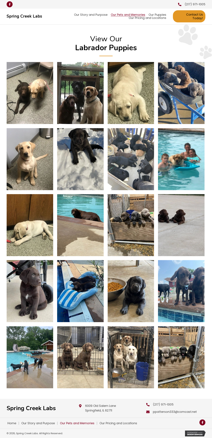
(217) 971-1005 (195, 4)
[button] (10, 4)
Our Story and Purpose (38, 423)
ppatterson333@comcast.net (175, 412)
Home (11, 423)
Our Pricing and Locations (118, 423)
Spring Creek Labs (24, 16)
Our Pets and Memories (77, 423)
